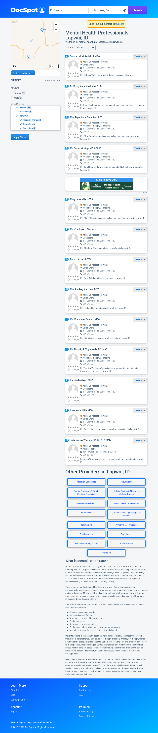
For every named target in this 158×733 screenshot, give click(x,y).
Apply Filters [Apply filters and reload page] (19, 137)
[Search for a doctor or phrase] (68, 10)
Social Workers (126, 543)
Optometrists (86, 525)
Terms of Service (87, 716)
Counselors (126, 482)
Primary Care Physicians (127, 525)
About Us (15, 690)
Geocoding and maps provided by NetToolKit (33, 722)
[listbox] (35, 117)
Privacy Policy (86, 711)
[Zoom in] (56, 24)
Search (137, 10)
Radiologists (126, 534)
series (121, 24)
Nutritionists (86, 513)
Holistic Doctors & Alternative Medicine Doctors (127, 492)
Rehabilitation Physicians (86, 543)
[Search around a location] (108, 10)
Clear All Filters (52, 80)
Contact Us (84, 690)
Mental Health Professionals (126, 503)
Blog (13, 695)
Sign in (14, 711)
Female (18, 93)
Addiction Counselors (86, 482)
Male (16, 97)
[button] (85, 47)
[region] (35, 45)
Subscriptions (18, 699)
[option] (37, 108)
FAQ (81, 695)
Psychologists (86, 534)
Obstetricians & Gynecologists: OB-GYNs (126, 514)
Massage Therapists (86, 503)
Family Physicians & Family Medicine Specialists (86, 492)
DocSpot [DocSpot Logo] (27, 9)
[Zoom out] (56, 29)
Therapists (106, 553)
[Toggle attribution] (14, 66)
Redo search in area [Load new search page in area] (23, 73)
